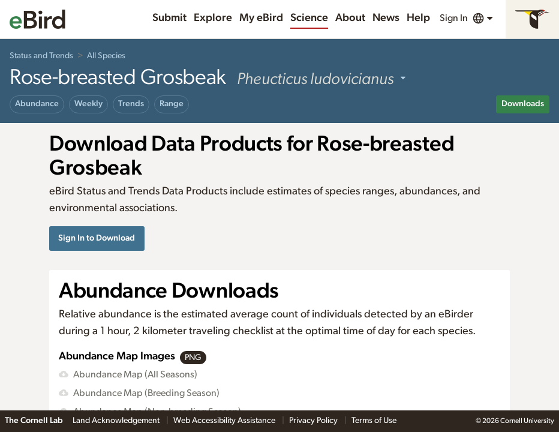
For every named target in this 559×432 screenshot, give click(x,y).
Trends (131, 104)
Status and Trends (41, 56)
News (385, 18)
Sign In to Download (96, 237)
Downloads (522, 104)
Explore (213, 18)
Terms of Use (373, 420)
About (350, 18)
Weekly (88, 104)
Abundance (37, 104)
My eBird (261, 18)
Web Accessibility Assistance (225, 420)
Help (418, 18)
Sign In (454, 18)
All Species (106, 56)
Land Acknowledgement (117, 420)
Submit (169, 18)
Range (172, 104)
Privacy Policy (314, 420)
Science (309, 18)
